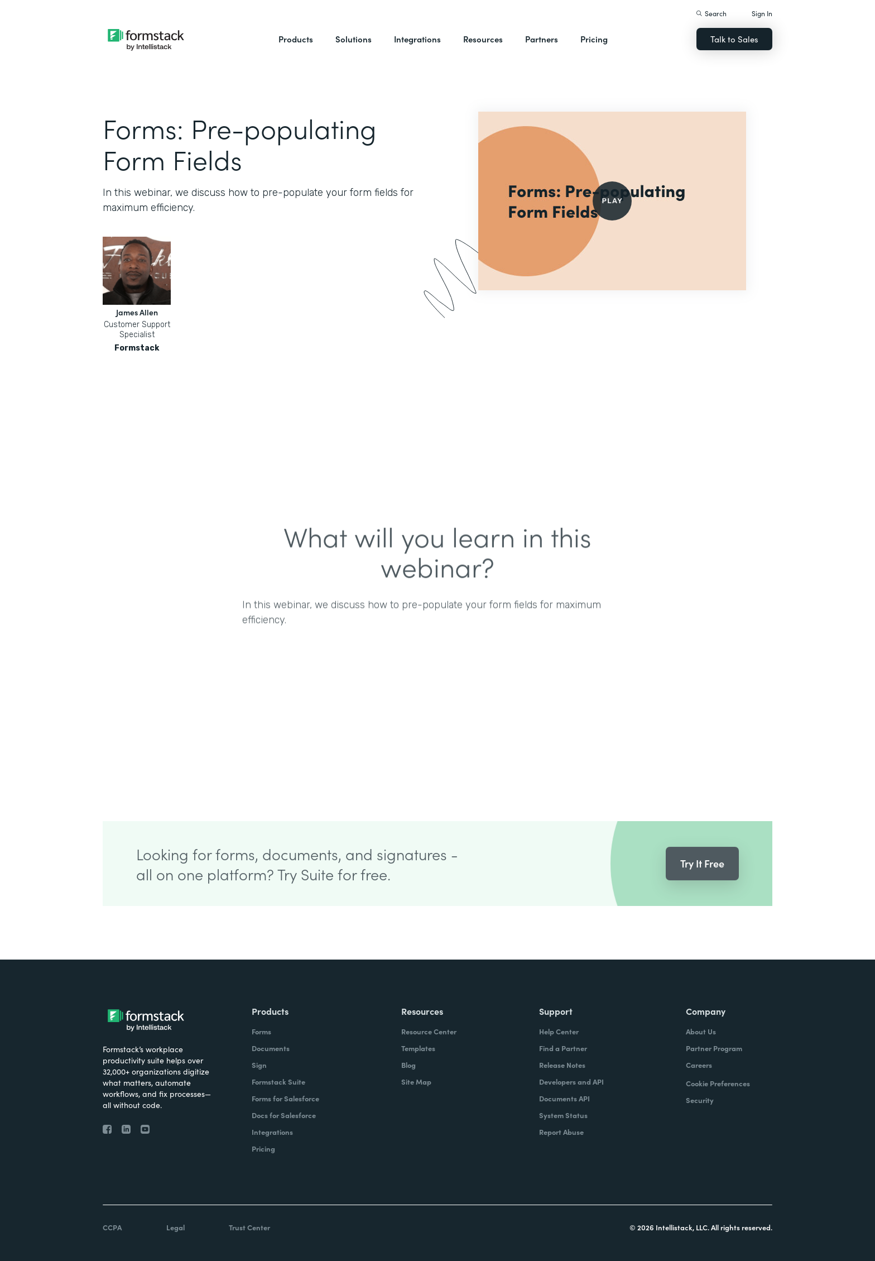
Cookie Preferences (718, 1083)
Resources (483, 39)
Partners (541, 39)
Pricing (594, 39)
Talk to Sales (734, 39)
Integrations (417, 39)
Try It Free (702, 879)
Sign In (762, 13)
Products (295, 39)
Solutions (353, 39)
